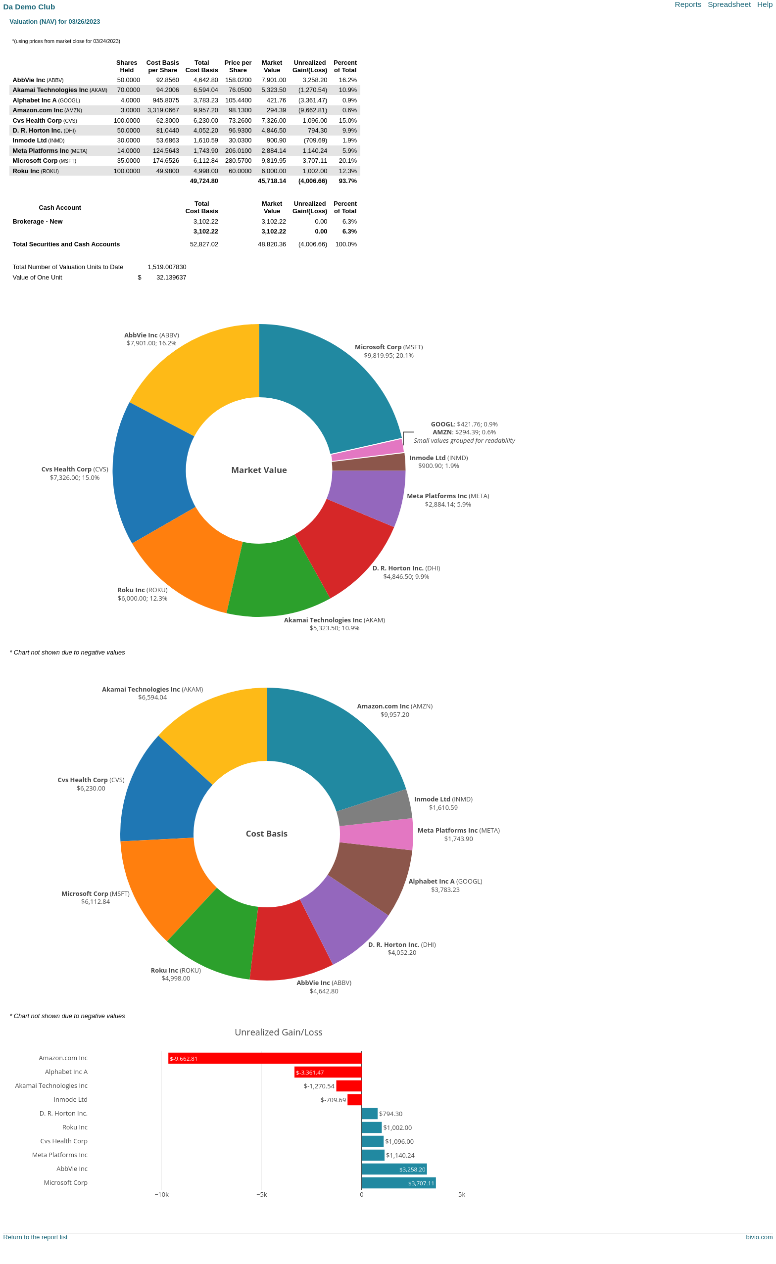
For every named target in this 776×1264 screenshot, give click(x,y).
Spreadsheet (729, 4)
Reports (688, 4)
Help (765, 4)
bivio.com (759, 1237)
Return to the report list (35, 1237)
